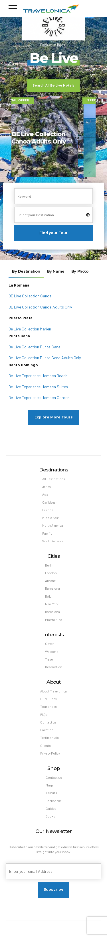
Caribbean (50, 502)
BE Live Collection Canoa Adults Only (40, 307)
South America (53, 541)
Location (46, 730)
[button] (26, 138)
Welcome (51, 651)
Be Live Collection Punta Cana (34, 346)
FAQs (43, 714)
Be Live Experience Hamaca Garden (39, 397)
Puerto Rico (53, 620)
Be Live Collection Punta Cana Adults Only (45, 357)
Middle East (50, 518)
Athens (50, 581)
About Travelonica (53, 691)
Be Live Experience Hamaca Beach (38, 375)
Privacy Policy (50, 753)
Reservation (53, 667)
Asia (45, 494)
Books (50, 816)
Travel (49, 659)
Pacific (47, 533)
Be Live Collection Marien (30, 328)
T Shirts (51, 793)
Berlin (49, 565)
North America (52, 525)
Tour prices (48, 706)
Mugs (49, 785)
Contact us (48, 722)
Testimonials (49, 737)
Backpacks (53, 801)
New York (51, 604)
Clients (45, 745)
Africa (46, 487)
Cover (49, 643)
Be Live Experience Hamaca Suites (38, 386)
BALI (48, 596)
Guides (51, 808)
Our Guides (48, 699)
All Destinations (53, 479)
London (51, 573)
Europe (47, 510)
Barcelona (52, 588)
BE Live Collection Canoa (30, 295)
